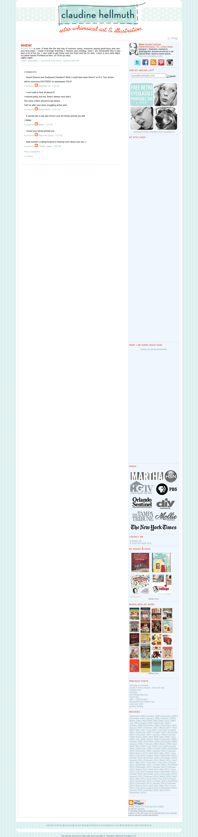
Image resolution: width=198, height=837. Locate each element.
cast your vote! (136, 704)
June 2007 (152, 730)
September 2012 (168, 772)
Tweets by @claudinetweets (153, 349)
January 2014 (159, 783)
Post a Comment (32, 151)
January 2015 (136, 790)
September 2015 (137, 792)
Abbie (41, 124)
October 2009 (159, 748)
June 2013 (152, 779)
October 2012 (136, 774)
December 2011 (143, 767)
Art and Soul (27, 48)
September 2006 (162, 723)
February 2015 (151, 790)
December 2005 (137, 718)
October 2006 (136, 725)
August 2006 (146, 723)
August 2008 (153, 739)
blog (123, 825)
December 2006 (168, 725)
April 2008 (153, 737)
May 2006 (158, 721)
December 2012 (168, 774)
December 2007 (143, 734)
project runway (136, 706)
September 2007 (144, 732)
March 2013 (165, 776)
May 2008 (164, 737)
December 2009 (143, 751)
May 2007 (140, 730)
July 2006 (134, 723)
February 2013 (151, 776)
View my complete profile (150, 56)
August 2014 (153, 788)
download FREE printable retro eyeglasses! (154, 132)
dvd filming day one (139, 694)
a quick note (135, 690)
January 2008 (159, 734)
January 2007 (136, 728)
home (149, 825)
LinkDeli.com (135, 597)
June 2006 (170, 721)
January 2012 (159, 767)
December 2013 (143, 783)
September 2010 (168, 755)
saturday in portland (139, 685)
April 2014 (153, 785)
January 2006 (152, 718)
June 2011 (152, 762)
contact (141, 825)
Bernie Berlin (44, 109)
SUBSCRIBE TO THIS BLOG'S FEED (146, 807)
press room (114, 825)
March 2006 (135, 721)
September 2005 (137, 716)
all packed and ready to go (142, 701)
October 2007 (159, 732)
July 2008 (140, 739)
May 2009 (140, 746)
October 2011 (159, 765)
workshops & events (97, 825)
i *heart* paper (45, 146)
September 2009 (144, 748)
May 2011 (140, 762)
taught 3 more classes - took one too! (147, 688)
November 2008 (151, 741)
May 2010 (164, 753)
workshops (33, 60)
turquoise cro (44, 86)
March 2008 (141, 737)
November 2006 (151, 725)
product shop (80, 825)
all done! (134, 692)
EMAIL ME (137, 541)
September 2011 (144, 765)
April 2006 (147, 721)
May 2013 (140, 779)
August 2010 (153, 755)
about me (131, 825)
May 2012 (164, 769)
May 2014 (164, 785)
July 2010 (140, 755)
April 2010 (153, 753)
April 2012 (153, 769)
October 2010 (136, 758)
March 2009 (165, 744)
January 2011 (136, 760)
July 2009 (163, 746)
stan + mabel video (139, 699)
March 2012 (141, 769)
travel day (134, 697)
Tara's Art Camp (45, 135)
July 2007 (163, 730)
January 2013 (136, 776)
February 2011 (151, 760)
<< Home (28, 156)
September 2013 (144, 781)
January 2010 (159, 751)
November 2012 (151, 774)
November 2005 (169, 716)
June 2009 (152, 746)
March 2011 (165, 760)
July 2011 (163, 762)
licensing (68, 825)
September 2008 (168, 739)
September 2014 (168, 788)
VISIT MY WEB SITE (142, 543)
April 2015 (164, 790)
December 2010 (168, 758)
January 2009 (136, 744)
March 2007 (165, 728)
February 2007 (151, 728)
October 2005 (153, 716)
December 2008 (168, 741)
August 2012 (153, 772)
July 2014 (140, 788)
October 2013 (159, 781)
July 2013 (163, 779)
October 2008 (136, 741)
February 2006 (168, 718)
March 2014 (141, 785)
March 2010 (141, 753)
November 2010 (151, 758)
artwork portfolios (54, 825)
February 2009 (151, 744)
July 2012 (140, 772)
